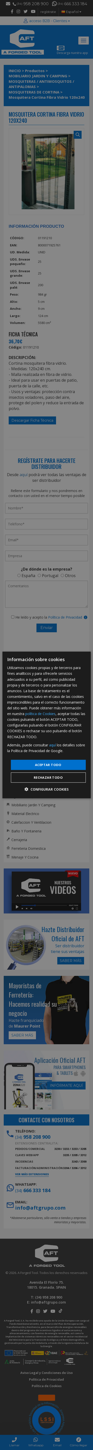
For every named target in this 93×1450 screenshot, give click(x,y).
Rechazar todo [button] (48, 777)
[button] (47, 789)
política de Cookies (40, 713)
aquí (52, 744)
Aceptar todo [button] (48, 765)
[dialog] (46, 725)
